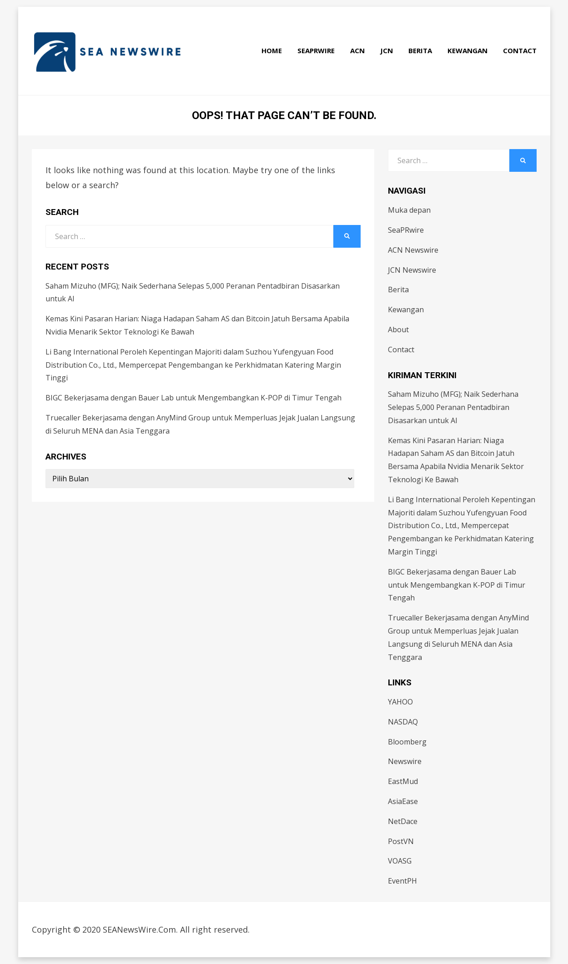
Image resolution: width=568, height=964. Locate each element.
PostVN (401, 841)
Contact (520, 50)
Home (271, 50)
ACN (357, 50)
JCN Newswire (412, 270)
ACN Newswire (413, 250)
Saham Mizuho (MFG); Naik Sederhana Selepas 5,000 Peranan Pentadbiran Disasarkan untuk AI (453, 407)
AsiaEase (403, 801)
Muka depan (409, 210)
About (398, 330)
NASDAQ (403, 722)
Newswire (405, 761)
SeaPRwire (316, 50)
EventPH (402, 881)
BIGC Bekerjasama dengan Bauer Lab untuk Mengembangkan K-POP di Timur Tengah (193, 398)
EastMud (403, 781)
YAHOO (400, 702)
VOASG (400, 861)
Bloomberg (407, 742)
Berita (420, 50)
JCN (386, 50)
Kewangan (467, 50)
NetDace (402, 821)
